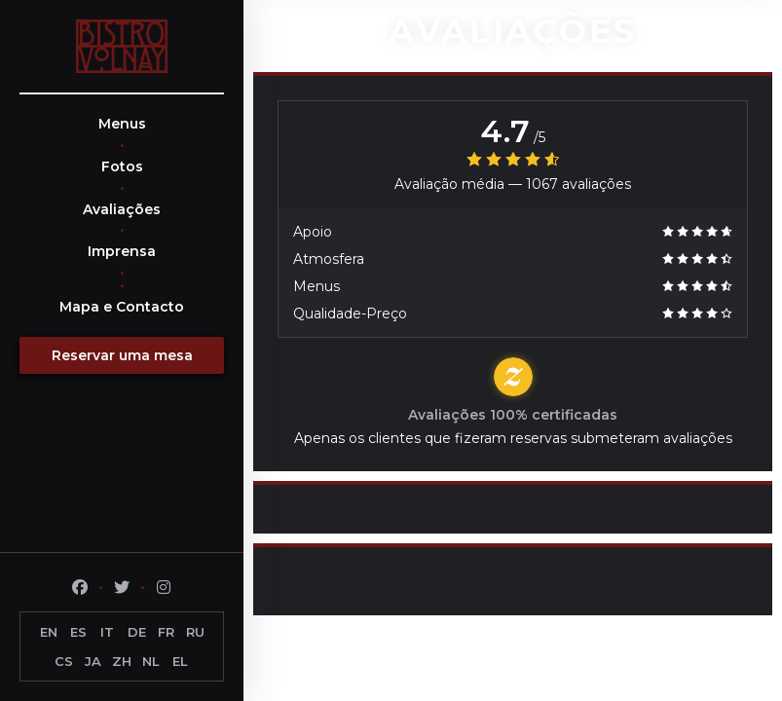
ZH (121, 661)
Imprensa (122, 251)
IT (107, 632)
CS (64, 661)
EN (48, 632)
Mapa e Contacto (121, 306)
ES (78, 632)
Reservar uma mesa (122, 355)
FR (166, 632)
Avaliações (122, 209)
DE (137, 632)
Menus (122, 123)
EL (180, 661)
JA (93, 661)
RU (195, 632)
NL (151, 661)
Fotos (122, 166)
